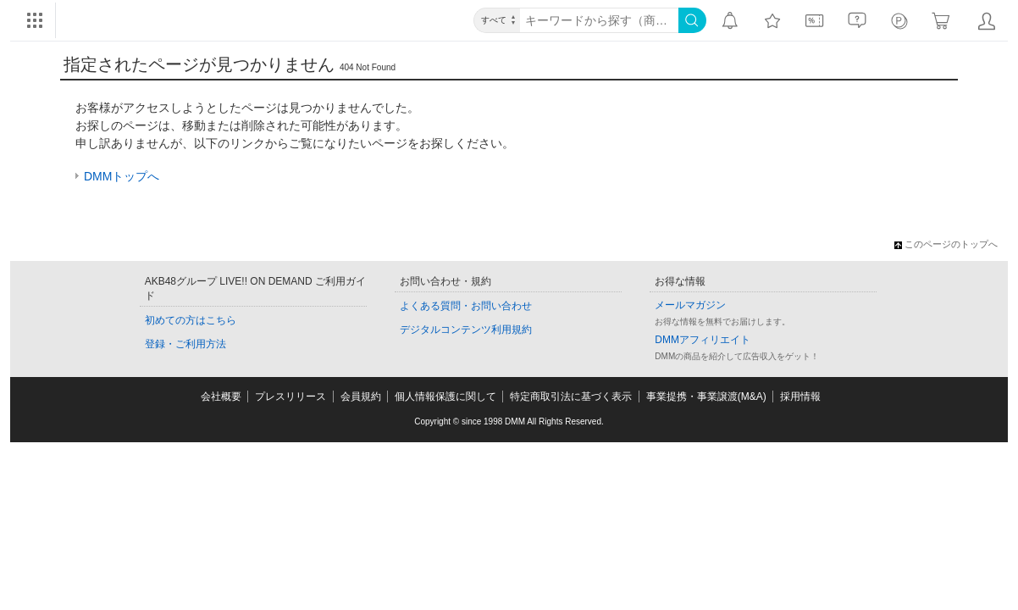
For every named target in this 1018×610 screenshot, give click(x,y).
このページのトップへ (946, 244)
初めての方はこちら (190, 320)
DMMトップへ (121, 176)
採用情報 (800, 396)
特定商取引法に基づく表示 (571, 396)
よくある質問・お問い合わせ (466, 306)
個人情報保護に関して (445, 396)
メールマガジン (690, 305)
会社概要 (221, 396)
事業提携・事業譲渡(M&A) (706, 396)
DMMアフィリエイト (702, 340)
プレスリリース (290, 396)
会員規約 (360, 396)
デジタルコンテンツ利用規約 (466, 330)
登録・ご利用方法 (185, 344)
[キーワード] (599, 20)
